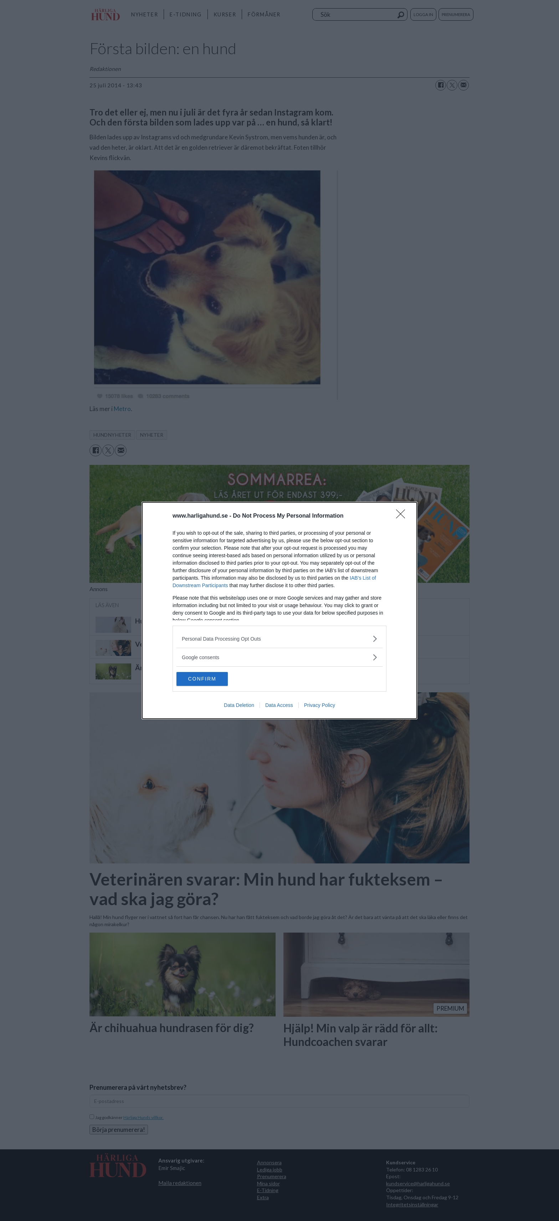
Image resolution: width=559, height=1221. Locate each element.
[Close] (403, 516)
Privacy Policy (319, 705)
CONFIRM (210, 679)
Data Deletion (239, 705)
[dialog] (279, 610)
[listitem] (279, 638)
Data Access (279, 705)
